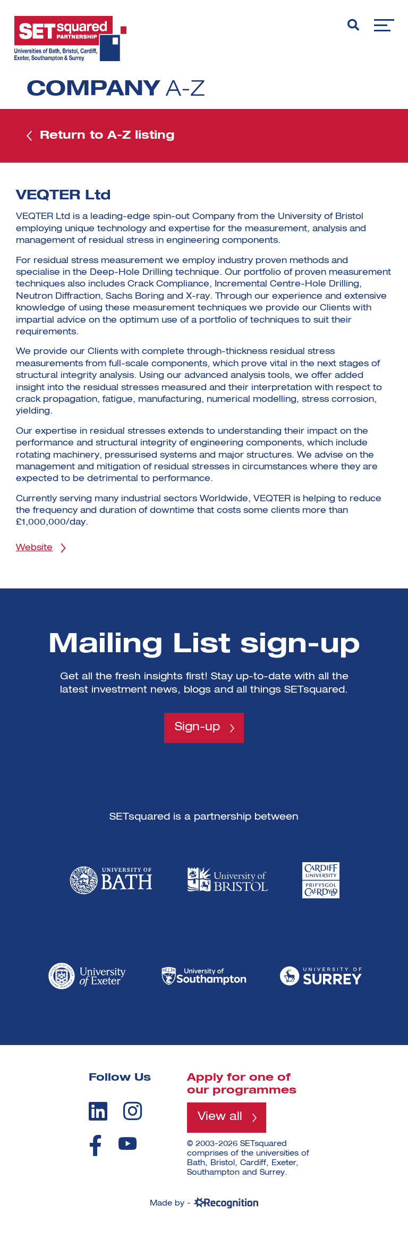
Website (34, 550)
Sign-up (197, 730)
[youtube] (127, 1147)
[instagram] (132, 1113)
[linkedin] (98, 1113)
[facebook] (95, 1148)
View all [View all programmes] (221, 1120)
